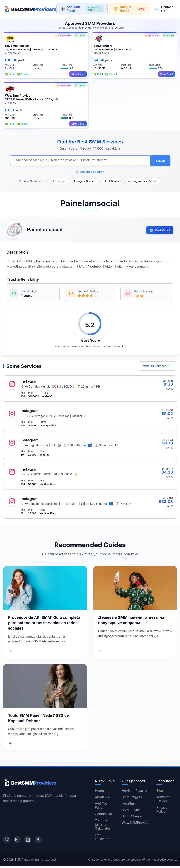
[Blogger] (27, 841)
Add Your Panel (82, 9)
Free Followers (102, 839)
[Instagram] (17, 841)
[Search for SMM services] (80, 160)
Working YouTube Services (143, 179)
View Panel (77, 73)
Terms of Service (163, 801)
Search (160, 159)
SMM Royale (131, 812)
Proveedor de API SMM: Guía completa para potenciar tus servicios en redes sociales (44, 625)
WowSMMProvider (136, 825)
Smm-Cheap (131, 818)
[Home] (29, 9)
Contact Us (164, 8)
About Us (102, 799)
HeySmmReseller (134, 793)
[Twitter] (6, 841)
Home (99, 793)
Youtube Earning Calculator (102, 826)
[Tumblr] (38, 841)
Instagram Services (85, 179)
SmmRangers (132, 799)
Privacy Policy (162, 811)
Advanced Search (90, 170)
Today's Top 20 (129, 9)
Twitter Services (58, 179)
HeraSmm (129, 805)
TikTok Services (112, 179)
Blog (159, 793)
